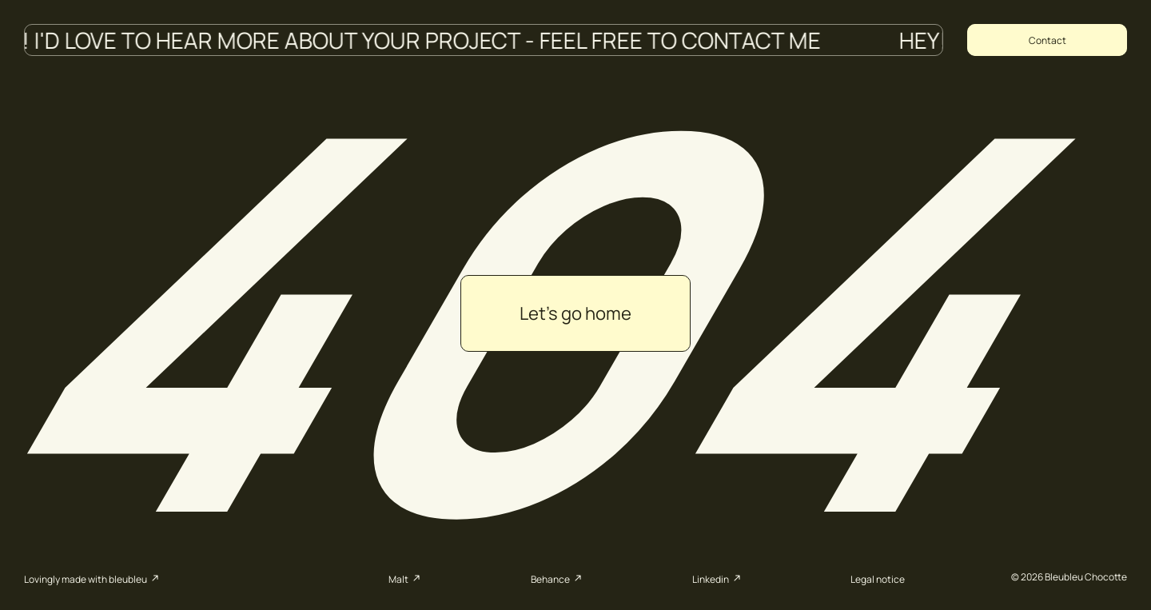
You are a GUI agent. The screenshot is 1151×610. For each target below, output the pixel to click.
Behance (558, 578)
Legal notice (877, 579)
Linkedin (718, 578)
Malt (406, 578)
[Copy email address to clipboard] (1047, 40)
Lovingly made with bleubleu (93, 578)
